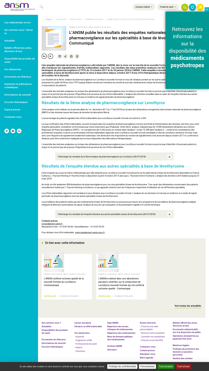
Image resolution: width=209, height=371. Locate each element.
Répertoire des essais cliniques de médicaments (120, 326)
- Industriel (79, 335)
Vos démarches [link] (12, 69)
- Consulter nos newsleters (152, 335)
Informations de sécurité (54, 341)
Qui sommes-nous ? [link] (51, 321)
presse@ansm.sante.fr (52, 220)
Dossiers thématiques (52, 345)
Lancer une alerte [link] (82, 321)
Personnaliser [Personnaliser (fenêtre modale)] (147, 366)
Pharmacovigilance (94, 19)
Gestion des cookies (183, 356)
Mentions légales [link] (181, 343)
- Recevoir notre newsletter (152, 331)
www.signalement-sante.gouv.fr (90, 229)
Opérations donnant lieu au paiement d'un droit (186, 335)
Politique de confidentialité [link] (122, 366)
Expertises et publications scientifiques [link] (18, 86)
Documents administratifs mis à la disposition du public (187, 329)
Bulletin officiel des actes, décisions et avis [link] (18, 50)
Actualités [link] (9, 40)
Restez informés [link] (148, 321)
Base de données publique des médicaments (120, 336)
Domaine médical (144, 7)
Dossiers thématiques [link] (16, 102)
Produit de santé (168, 7)
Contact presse (147, 348)
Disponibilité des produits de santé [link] (19, 60)
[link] (19, 7)
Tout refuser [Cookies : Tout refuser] (183, 366)
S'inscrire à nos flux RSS (152, 338)
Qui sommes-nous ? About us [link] (18, 32)
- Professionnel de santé (85, 342)
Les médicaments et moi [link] (17, 22)
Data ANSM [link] (112, 321)
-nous (147, 352)
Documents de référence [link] (17, 76)
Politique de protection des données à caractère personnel (186, 350)
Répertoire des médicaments (121, 331)
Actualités (61, 19)
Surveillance (76, 19)
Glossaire (112, 348)
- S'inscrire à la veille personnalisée (149, 326)
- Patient (78, 345)
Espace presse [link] (12, 109)
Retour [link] (48, 19)
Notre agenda (146, 356)
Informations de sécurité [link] (17, 94)
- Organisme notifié (83, 338)
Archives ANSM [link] (114, 344)
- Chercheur (79, 349)
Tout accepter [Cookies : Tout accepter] (166, 366)
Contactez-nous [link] (13, 117)
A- (50, 56)
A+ (44, 56)
